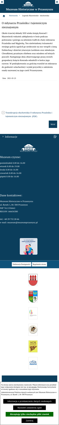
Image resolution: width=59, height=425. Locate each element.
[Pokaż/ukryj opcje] (2, 2)
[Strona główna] (4, 16)
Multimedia (14, 15)
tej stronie (33, 387)
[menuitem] (21, 264)
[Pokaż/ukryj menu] (57, 2)
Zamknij (29, 420)
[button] (28, 151)
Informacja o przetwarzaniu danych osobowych (30, 401)
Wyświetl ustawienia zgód (29, 407)
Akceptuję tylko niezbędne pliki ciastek (29, 414)
